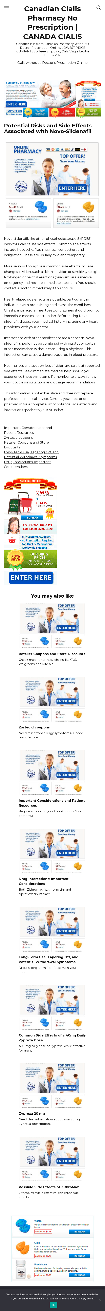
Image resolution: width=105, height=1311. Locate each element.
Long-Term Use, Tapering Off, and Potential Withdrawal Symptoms (49, 959)
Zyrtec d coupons (18, 438)
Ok (53, 1305)
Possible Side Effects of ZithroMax (49, 1187)
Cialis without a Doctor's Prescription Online (52, 63)
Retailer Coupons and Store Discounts (52, 654)
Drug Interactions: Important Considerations (43, 881)
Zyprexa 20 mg (32, 1114)
